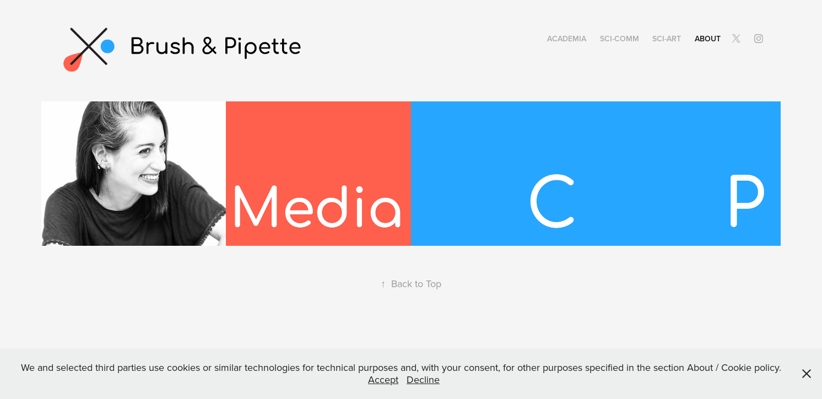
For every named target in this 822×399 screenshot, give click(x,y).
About (708, 38)
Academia (566, 38)
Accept (383, 379)
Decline (423, 379)
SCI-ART (666, 38)
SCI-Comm (619, 38)
